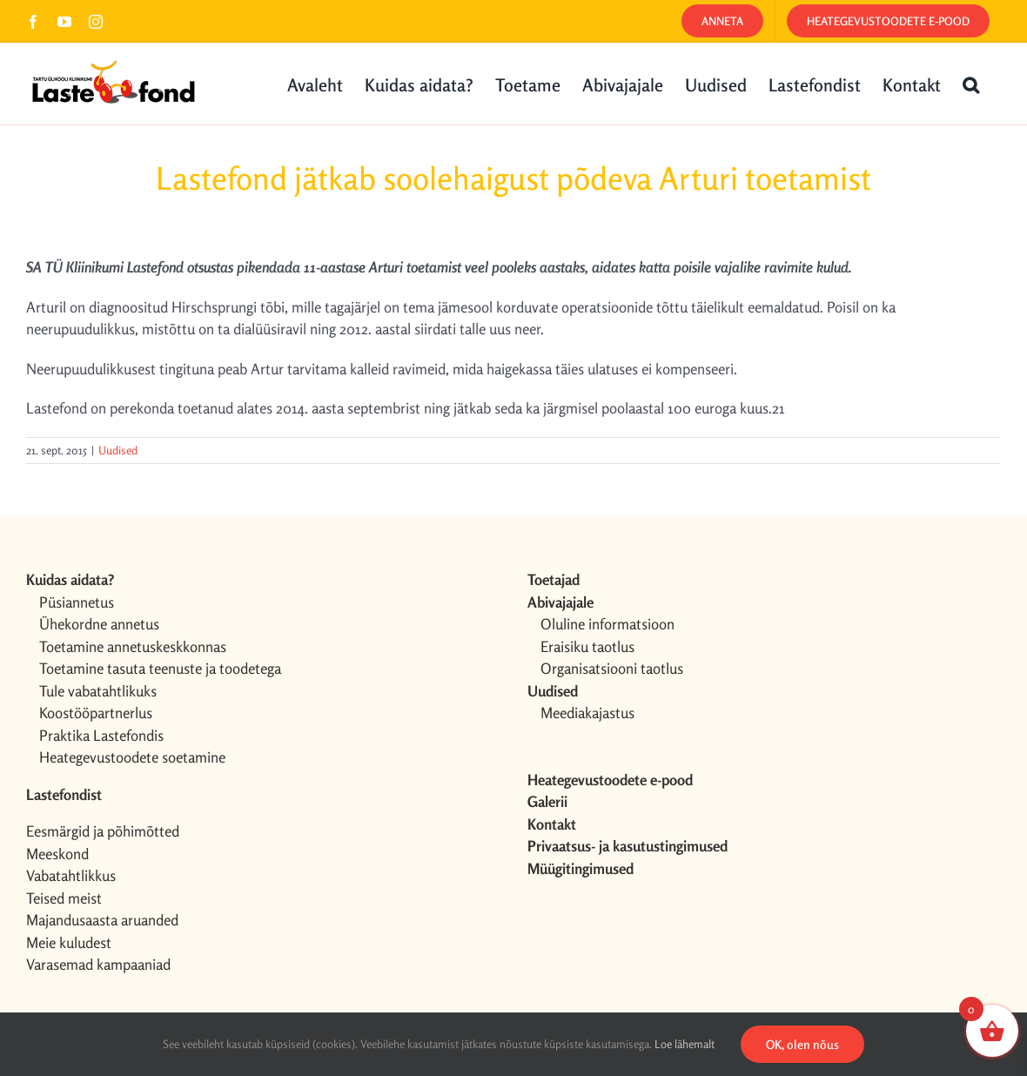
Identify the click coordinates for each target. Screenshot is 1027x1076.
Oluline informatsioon (607, 624)
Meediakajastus (587, 712)
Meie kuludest (68, 942)
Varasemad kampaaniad (98, 964)
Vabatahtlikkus (71, 875)
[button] (971, 83)
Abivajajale (560, 602)
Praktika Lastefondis (101, 735)
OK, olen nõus (802, 1044)
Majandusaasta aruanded (102, 920)
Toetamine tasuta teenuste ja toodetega (160, 668)
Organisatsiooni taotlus (611, 668)
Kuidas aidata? (70, 579)
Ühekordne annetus (99, 624)
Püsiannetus (76, 602)
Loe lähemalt (684, 1044)
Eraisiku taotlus (587, 646)
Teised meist (64, 898)
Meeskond (57, 853)
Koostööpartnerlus (95, 712)
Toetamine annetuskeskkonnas (132, 646)
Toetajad (553, 579)
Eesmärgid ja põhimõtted (102, 831)
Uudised (118, 450)
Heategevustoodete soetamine (132, 757)
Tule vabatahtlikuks (98, 691)
